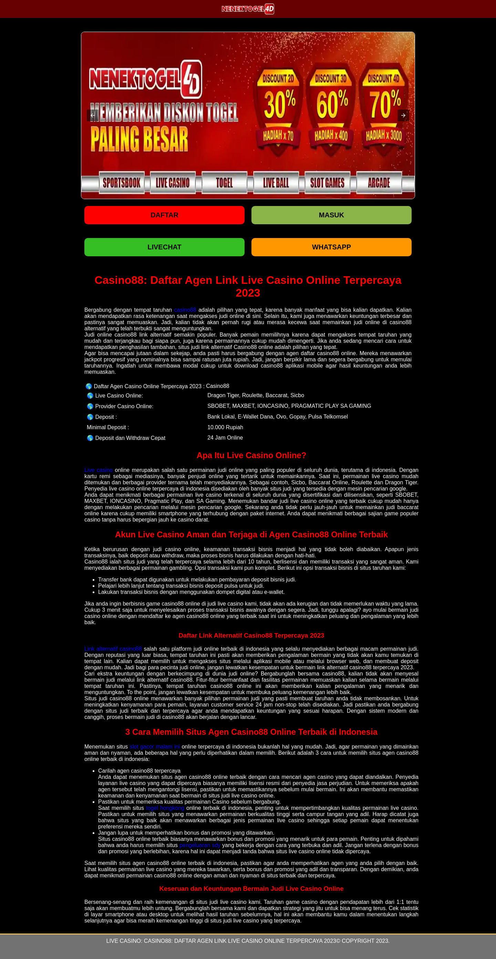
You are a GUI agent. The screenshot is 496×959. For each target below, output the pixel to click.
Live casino (98, 470)
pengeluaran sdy (199, 845)
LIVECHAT (164, 247)
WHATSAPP (331, 247)
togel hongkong (165, 808)
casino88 (185, 310)
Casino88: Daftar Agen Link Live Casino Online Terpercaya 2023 (240, 941)
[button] (93, 115)
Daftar (164, 215)
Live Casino (123, 941)
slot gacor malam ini (155, 747)
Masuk (331, 215)
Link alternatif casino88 (113, 649)
